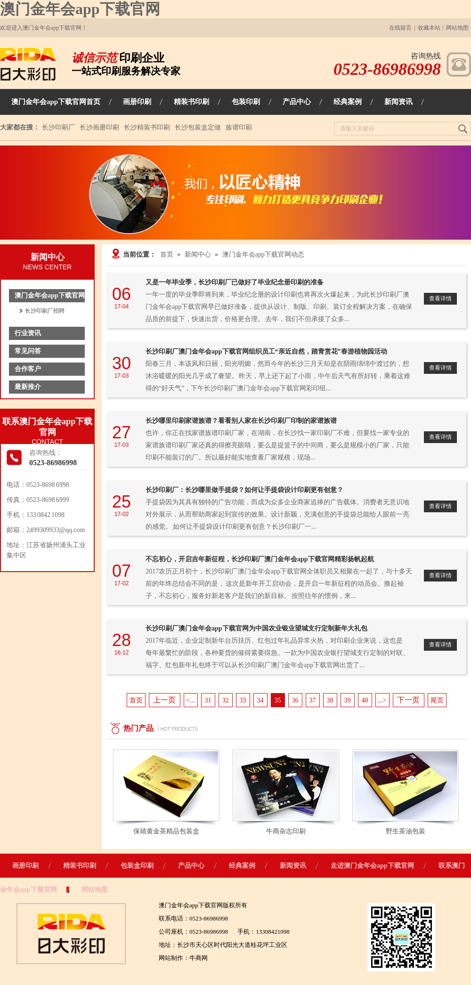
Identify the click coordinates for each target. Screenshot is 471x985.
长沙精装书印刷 (147, 127)
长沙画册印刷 (99, 127)
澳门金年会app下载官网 (80, 8)
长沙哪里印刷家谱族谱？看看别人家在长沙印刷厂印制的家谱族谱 (241, 420)
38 (330, 700)
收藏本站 (429, 27)
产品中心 (191, 865)
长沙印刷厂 (58, 127)
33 (243, 700)
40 (365, 700)
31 (208, 700)
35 (278, 700)
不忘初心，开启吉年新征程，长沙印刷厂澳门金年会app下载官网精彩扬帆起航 (260, 559)
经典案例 (242, 865)
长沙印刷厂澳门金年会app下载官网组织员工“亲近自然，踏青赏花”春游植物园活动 (266, 351)
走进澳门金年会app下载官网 (372, 865)
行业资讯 (28, 333)
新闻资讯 (293, 865)
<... (190, 700)
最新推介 (28, 386)
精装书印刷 (79, 865)
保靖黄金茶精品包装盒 (166, 831)
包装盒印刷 (137, 865)
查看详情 (440, 298)
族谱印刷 (239, 127)
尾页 (437, 700)
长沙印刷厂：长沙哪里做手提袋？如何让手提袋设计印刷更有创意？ (244, 489)
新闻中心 (198, 254)
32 (225, 700)
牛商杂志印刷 (286, 831)
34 (260, 700)
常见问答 (28, 351)
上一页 (164, 700)
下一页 (408, 700)
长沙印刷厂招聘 (45, 310)
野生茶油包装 (405, 831)
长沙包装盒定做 (198, 127)
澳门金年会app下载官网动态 (263, 254)
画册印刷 (25, 865)
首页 (166, 254)
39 (347, 700)
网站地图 (457, 27)
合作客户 (28, 368)
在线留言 (400, 27)
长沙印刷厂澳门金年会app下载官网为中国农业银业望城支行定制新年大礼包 (256, 628)
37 (312, 700)
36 (295, 700)
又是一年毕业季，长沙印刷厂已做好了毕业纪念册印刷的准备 (235, 282)
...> (382, 700)
